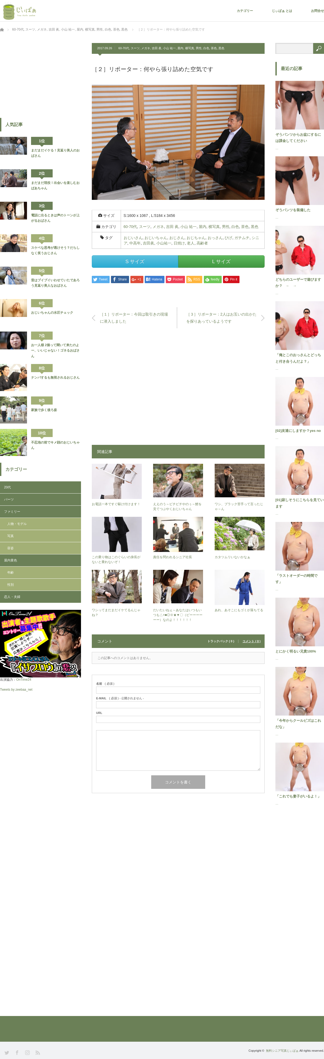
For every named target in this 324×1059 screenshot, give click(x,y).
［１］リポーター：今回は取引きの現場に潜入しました (134, 317)
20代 (7, 487)
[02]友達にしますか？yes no (298, 431)
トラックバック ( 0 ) (220, 641)
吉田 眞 (156, 48)
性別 (10, 585)
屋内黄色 (10, 560)
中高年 (135, 243)
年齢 (10, 572)
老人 (190, 243)
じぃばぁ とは (282, 11)
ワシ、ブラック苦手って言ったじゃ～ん (239, 506)
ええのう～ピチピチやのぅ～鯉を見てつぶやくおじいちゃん (177, 506)
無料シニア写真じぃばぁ (282, 1050)
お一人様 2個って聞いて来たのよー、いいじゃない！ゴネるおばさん (55, 350)
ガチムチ (241, 238)
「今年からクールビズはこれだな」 (298, 724)
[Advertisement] (178, 389)
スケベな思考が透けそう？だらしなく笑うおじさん (55, 250)
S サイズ (134, 261)
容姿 (10, 548)
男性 (199, 48)
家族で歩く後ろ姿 (44, 410)
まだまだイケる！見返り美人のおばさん (55, 153)
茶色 (214, 48)
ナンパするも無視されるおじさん (55, 377)
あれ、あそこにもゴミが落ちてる (239, 610)
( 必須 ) (105, 683)
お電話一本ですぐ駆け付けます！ (116, 504)
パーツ (9, 499)
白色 (206, 48)
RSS (37, 1052)
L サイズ (221, 261)
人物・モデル (17, 524)
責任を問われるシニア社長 (172, 557)
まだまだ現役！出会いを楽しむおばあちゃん (55, 185)
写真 (10, 536)
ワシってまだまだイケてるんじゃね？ (116, 612)
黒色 (221, 48)
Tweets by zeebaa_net (16, 689)
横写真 (189, 48)
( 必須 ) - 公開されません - (120, 698)
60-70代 (124, 48)
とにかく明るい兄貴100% (295, 651)
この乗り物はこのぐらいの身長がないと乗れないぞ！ (116, 559)
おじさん (176, 238)
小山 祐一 (169, 48)
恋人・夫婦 (12, 597)
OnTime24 (23, 679)
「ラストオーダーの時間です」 (296, 579)
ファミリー (12, 512)
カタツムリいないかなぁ (232, 557)
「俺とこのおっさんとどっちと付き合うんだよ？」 (298, 358)
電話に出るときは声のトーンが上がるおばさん (55, 218)
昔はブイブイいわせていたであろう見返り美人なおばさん (55, 282)
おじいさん (133, 238)
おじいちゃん (155, 238)
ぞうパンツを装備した (292, 210)
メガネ (145, 48)
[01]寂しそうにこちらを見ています (299, 503)
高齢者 (202, 243)
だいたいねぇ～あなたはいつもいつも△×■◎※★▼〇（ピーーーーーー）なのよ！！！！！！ (177, 615)
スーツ (135, 48)
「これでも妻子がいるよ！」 (298, 796)
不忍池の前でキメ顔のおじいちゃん (55, 445)
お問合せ (317, 11)
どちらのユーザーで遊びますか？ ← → (298, 282)
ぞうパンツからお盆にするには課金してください (298, 138)
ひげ (228, 238)
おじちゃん (196, 238)
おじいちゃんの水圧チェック (52, 313)
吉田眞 (148, 243)
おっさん (215, 238)
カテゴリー (245, 11)
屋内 (180, 48)
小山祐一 (163, 243)
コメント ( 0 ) (251, 641)
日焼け (179, 243)
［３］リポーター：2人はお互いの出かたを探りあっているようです (221, 317)
